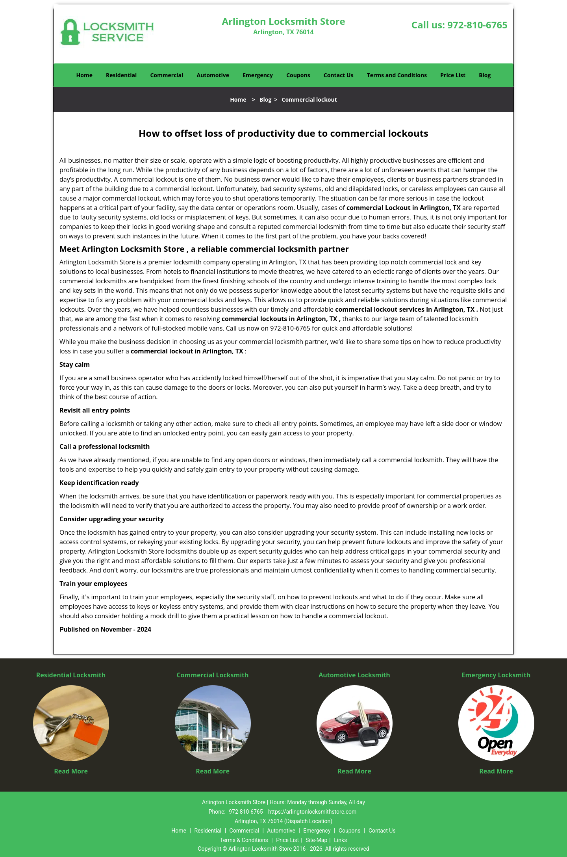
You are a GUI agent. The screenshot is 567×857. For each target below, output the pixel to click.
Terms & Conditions (244, 840)
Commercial (166, 75)
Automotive (213, 75)
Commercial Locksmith (212, 675)
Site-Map (316, 840)
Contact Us (339, 75)
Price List (452, 75)
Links (340, 840)
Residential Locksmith (71, 675)
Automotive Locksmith (354, 675)
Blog (485, 75)
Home (84, 75)
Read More (71, 771)
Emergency (258, 75)
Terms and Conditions (397, 75)
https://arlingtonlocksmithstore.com (312, 812)
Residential (121, 75)
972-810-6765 (477, 24)
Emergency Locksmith (496, 675)
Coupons (298, 75)
